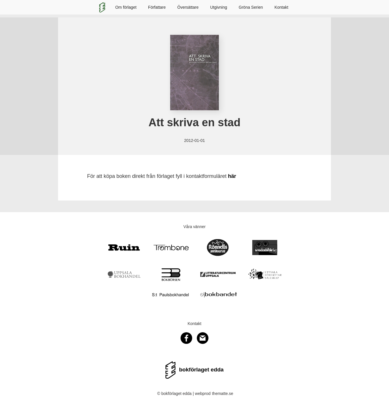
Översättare (188, 7)
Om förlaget (125, 7)
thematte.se (222, 393)
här (232, 176)
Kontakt (281, 7)
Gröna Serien (251, 7)
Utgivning (218, 7)
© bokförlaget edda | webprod (184, 393)
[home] (102, 7)
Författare (157, 7)
